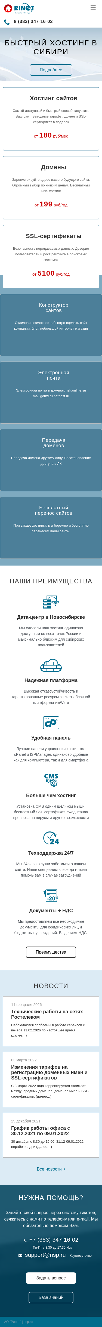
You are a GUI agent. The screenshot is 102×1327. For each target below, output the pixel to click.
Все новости (49, 1169)
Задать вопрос (51, 1278)
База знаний (51, 1297)
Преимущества (51, 952)
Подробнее (51, 70)
